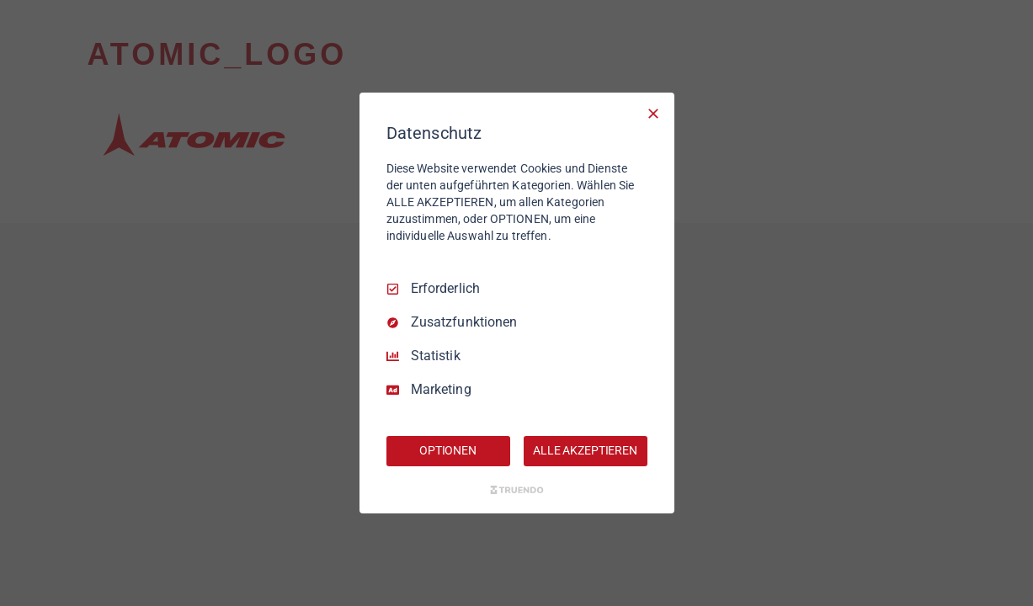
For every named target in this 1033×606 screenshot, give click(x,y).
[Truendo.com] (517, 490)
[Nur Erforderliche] (653, 114)
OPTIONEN (448, 450)
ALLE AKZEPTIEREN (585, 450)
